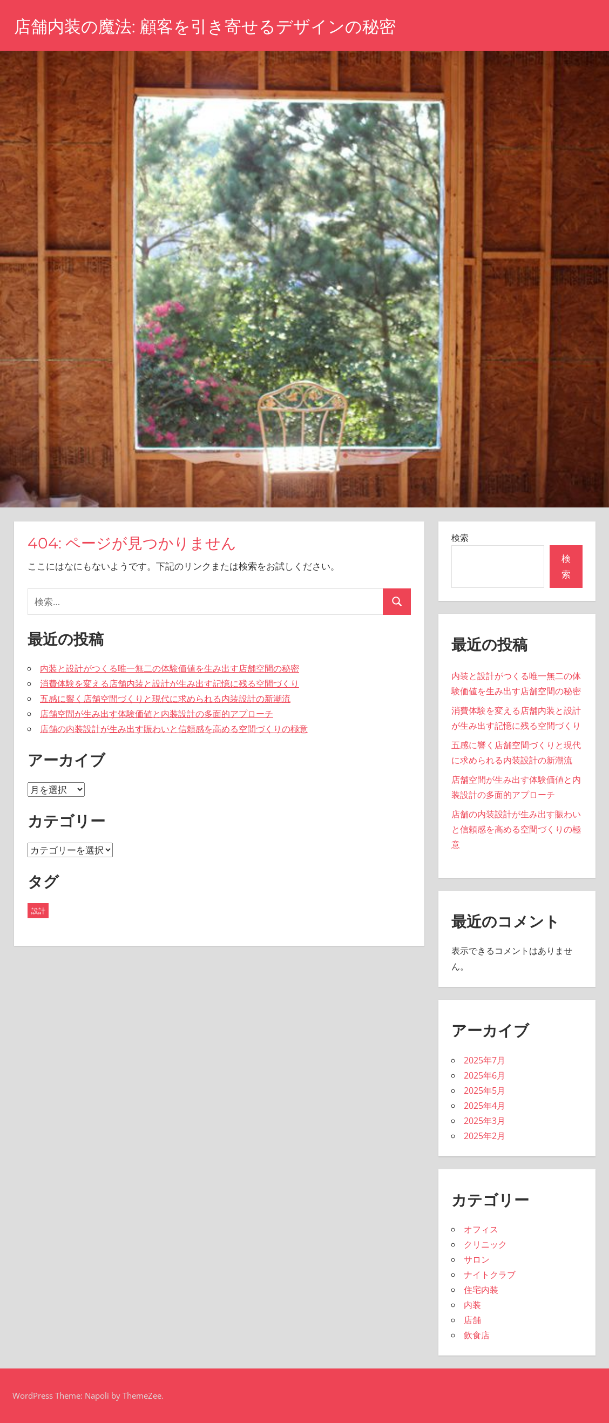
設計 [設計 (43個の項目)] (38, 911)
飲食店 (477, 1335)
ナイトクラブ (490, 1274)
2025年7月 (484, 1060)
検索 (460, 538)
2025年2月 (484, 1136)
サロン (477, 1259)
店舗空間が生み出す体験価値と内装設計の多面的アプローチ (156, 714)
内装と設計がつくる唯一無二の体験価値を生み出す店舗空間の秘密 (169, 668)
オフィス (481, 1229)
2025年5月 (484, 1090)
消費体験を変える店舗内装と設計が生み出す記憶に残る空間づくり (169, 683)
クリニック (485, 1244)
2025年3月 (484, 1121)
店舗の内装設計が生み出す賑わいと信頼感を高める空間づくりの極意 (174, 729)
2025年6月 (484, 1075)
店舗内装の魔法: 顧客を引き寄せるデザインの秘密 (211, 26)
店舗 (472, 1320)
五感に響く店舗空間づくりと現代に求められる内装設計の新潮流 (165, 698)
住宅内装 (481, 1290)
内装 (472, 1305)
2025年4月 (484, 1106)
